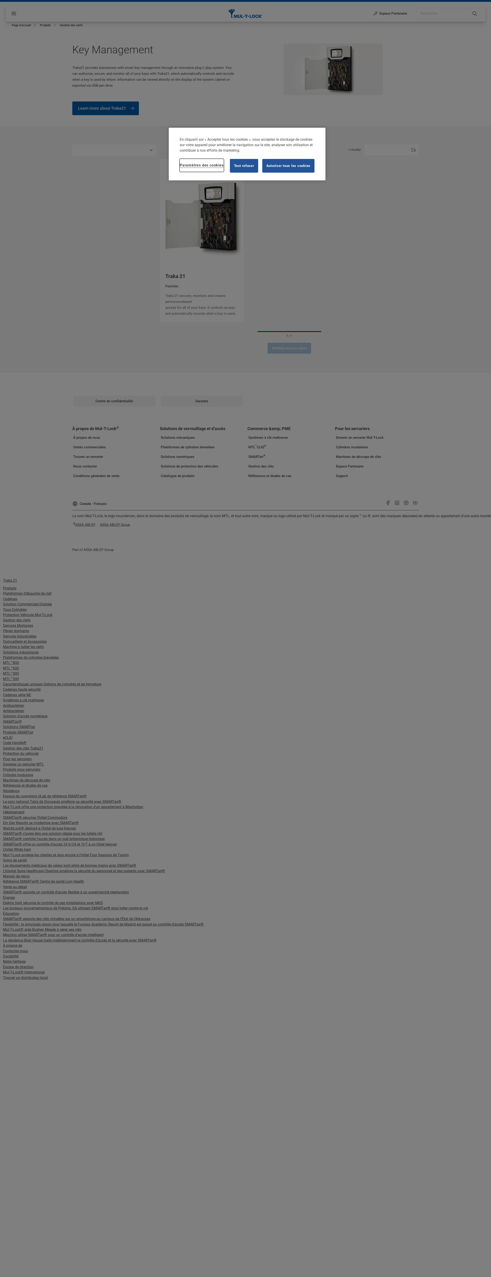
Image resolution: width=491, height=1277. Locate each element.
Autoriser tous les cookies (288, 166)
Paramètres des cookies (202, 165)
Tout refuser (244, 166)
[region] (247, 154)
